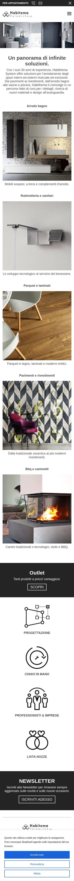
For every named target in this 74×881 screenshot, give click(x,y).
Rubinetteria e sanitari (37, 195)
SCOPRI (37, 587)
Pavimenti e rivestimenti (37, 375)
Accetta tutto (37, 854)
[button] (5, 35)
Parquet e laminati (37, 285)
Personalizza (37, 864)
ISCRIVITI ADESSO (37, 799)
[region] (37, 855)
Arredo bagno (37, 106)
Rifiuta (37, 873)
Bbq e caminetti (37, 469)
